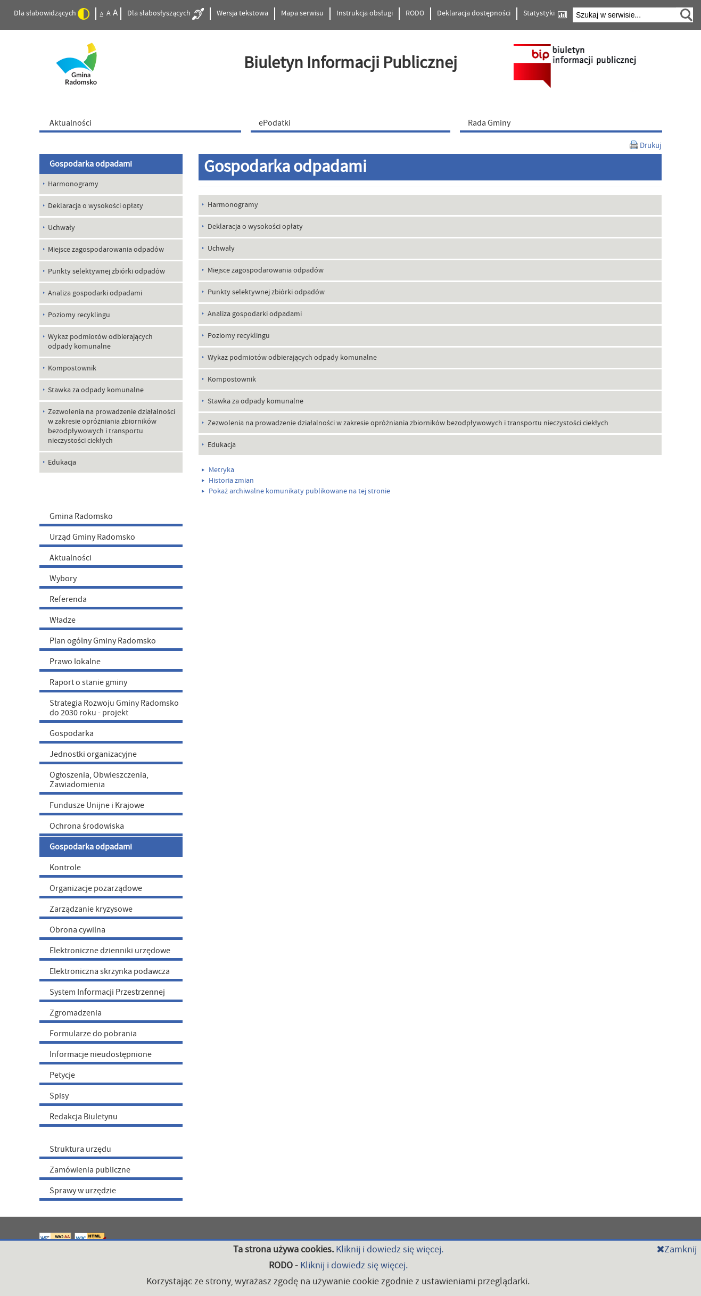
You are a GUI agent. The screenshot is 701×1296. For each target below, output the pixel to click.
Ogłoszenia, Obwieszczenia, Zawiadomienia (99, 780)
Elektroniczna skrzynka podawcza (110, 971)
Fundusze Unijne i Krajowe (97, 805)
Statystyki (545, 14)
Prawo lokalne (75, 661)
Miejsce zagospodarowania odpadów (266, 270)
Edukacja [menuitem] (62, 462)
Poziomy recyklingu (239, 336)
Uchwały (221, 248)
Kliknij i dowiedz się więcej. (389, 1249)
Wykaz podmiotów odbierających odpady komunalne (292, 357)
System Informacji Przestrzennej (107, 992)
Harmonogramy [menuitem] (73, 184)
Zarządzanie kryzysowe (91, 909)
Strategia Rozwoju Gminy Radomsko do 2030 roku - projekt (114, 708)
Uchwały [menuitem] (61, 228)
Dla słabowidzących (51, 14)
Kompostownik (232, 379)
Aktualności (71, 557)
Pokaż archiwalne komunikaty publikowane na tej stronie (296, 491)
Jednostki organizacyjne (93, 754)
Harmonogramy (233, 205)
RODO (415, 13)
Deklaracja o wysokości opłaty (255, 227)
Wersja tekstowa (242, 13)
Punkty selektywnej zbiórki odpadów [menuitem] (106, 271)
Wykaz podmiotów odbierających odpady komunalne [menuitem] (100, 341)
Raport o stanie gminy (88, 682)
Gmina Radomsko (81, 516)
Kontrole (65, 867)
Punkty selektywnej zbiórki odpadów (266, 292)
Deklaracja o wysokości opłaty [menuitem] (95, 206)
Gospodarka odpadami (91, 164)
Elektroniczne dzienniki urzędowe (110, 950)
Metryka (218, 470)
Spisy (59, 1096)
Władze (63, 620)
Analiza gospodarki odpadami (255, 314)
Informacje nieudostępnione (101, 1054)
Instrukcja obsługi (364, 13)
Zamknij (677, 1249)
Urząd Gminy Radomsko (92, 537)
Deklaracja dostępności (473, 13)
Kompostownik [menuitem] (72, 368)
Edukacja (222, 445)
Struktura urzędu (80, 1149)
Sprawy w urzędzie (83, 1190)
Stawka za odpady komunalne (255, 401)
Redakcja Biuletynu (84, 1116)
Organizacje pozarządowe (96, 888)
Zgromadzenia (76, 1013)
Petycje (62, 1075)
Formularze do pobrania (93, 1033)
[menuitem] (142, 122)
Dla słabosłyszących (165, 14)
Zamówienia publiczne (90, 1170)
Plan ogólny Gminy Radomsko (103, 640)
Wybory (63, 578)
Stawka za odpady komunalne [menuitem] (96, 390)
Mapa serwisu (302, 13)
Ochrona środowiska (87, 826)
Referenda (68, 599)
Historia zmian (228, 480)
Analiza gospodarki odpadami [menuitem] (95, 293)
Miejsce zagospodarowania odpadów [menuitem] (106, 249)
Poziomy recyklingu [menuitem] (79, 315)
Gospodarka (72, 733)
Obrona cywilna (77, 929)
